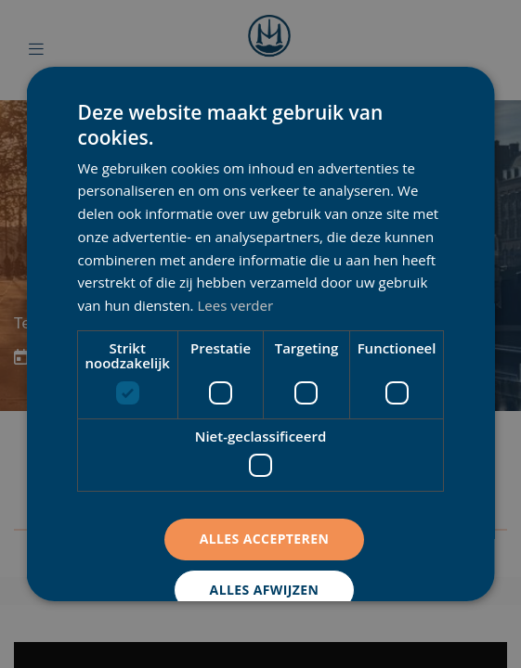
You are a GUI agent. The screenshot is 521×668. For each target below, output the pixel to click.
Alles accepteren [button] (264, 538)
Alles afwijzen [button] (264, 589)
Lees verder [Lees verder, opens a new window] (235, 305)
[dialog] (260, 334)
